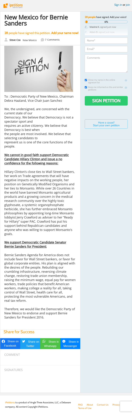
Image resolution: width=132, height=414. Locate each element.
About (90, 404)
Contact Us (102, 404)
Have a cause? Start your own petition (106, 124)
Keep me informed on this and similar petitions (104, 88)
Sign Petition (106, 100)
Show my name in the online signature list (100, 81)
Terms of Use (84, 408)
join (128, 4)
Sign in (118, 4)
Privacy (116, 404)
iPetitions (66, 5)
